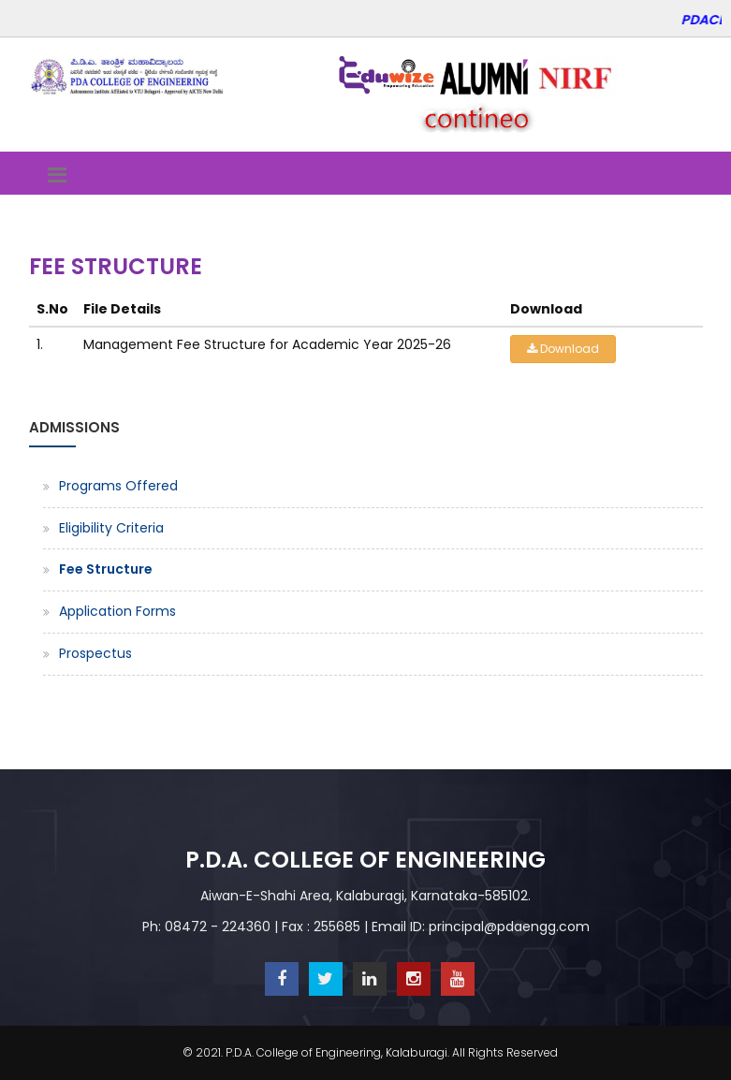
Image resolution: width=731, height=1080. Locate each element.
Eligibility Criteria (111, 527)
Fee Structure (106, 569)
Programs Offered (118, 485)
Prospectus (95, 653)
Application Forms (117, 611)
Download (563, 349)
